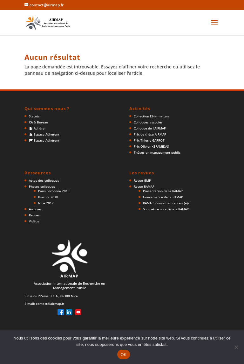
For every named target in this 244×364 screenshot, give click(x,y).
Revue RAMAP (144, 186)
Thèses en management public (157, 152)
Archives (35, 209)
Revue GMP (142, 180)
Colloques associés (148, 122)
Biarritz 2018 (48, 197)
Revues (34, 215)
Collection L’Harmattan (151, 116)
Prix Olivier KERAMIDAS (151, 146)
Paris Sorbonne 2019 (54, 191)
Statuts (34, 116)
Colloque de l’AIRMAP (150, 128)
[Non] (236, 347)
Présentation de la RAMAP (163, 191)
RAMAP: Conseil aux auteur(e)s (166, 203)
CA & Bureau (38, 122)
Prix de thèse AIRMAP (150, 134)
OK (123, 354)
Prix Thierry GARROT (149, 140)
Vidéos (34, 221)
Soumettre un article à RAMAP (166, 209)
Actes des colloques (44, 180)
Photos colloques (42, 186)
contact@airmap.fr (50, 303)
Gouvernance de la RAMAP (163, 197)
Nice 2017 (46, 203)
